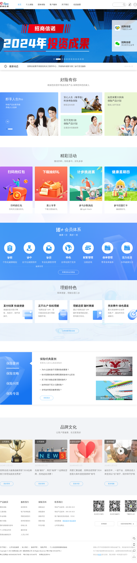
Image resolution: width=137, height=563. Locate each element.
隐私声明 (43, 547)
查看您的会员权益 (68, 272)
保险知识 (41, 507)
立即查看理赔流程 (68, 331)
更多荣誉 (7, 484)
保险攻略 (12, 373)
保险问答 (12, 383)
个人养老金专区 (5, 530)
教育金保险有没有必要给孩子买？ (114, 398)
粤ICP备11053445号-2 (53, 551)
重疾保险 (3, 507)
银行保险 (3, 521)
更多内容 (76, 484)
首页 (19, 4)
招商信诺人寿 (17, 551)
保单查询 (24, 507)
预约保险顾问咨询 (6, 525)
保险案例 (12, 363)
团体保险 (41, 4)
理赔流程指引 (25, 516)
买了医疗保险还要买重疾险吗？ (54, 380)
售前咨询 (66, 521)
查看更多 (46, 398)
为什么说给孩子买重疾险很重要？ (55, 370)
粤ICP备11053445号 (30, 554)
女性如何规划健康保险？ (52, 390)
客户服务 (53, 4)
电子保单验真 (25, 512)
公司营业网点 (59, 525)
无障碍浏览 (130, 4)
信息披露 (77, 4)
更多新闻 (41, 484)
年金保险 (3, 516)
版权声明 (34, 547)
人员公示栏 (25, 534)
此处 (99, 554)
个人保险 (29, 4)
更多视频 (111, 484)
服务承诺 (24, 530)
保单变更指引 (25, 521)
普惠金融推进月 (5, 534)
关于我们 (65, 4)
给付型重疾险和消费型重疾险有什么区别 (58, 375)
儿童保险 (3, 512)
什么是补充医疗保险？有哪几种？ (114, 374)
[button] (54, 59)
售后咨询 (72, 521)
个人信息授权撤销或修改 (58, 547)
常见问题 (41, 525)
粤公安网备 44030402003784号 (10, 554)
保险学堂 (41, 516)
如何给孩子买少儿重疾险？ (53, 385)
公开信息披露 (14, 547)
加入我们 (25, 547)
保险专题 (12, 393)
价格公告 (24, 525)
